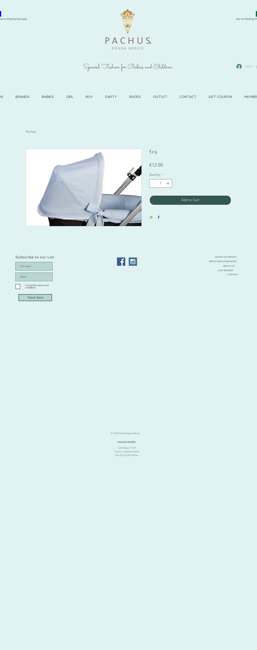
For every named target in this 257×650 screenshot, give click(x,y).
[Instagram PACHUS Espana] (133, 261)
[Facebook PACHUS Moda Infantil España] (121, 261)
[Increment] (168, 183)
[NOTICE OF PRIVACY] (225, 257)
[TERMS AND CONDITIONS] (222, 261)
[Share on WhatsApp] (151, 217)
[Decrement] (153, 183)
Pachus (31, 132)
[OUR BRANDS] (225, 270)
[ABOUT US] (228, 266)
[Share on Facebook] (158, 217)
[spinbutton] (160, 183)
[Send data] (35, 297)
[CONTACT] (232, 274)
